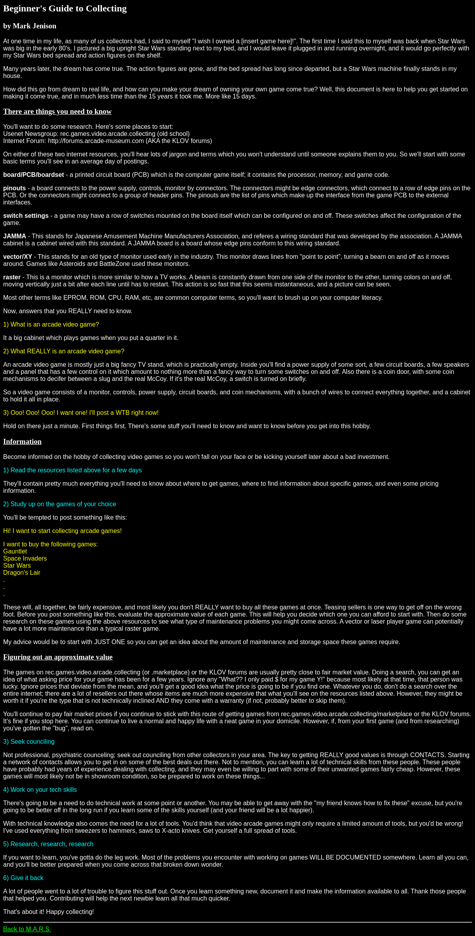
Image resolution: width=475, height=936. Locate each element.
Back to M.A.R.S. (27, 929)
